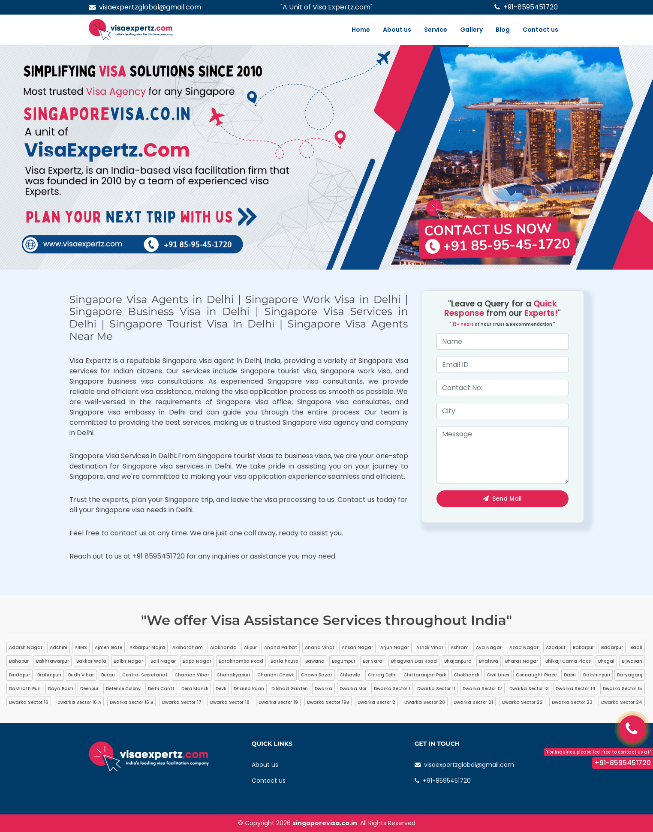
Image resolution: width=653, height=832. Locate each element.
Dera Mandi (194, 688)
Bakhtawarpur (52, 661)
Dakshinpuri (596, 675)
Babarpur (583, 647)
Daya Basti (60, 688)
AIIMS (81, 647)
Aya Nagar (489, 647)
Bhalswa (488, 661)
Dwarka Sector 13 (529, 688)
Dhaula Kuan (249, 688)
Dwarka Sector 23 (572, 702)
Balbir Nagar (128, 661)
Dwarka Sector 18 (230, 702)
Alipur (250, 647)
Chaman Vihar (192, 675)
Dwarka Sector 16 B (131, 702)
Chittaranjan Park (424, 675)
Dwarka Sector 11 (436, 688)
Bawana (315, 661)
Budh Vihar (81, 675)
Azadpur (556, 647)
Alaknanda (223, 647)
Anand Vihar (319, 647)
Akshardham (187, 647)
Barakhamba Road (241, 661)
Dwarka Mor (353, 688)
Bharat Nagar (521, 661)
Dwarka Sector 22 (522, 702)
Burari (108, 675)
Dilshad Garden (289, 688)
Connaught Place (536, 675)
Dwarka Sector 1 (392, 688)
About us (397, 29)
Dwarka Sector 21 (473, 702)
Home (361, 29)
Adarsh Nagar (25, 647)
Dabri (570, 675)
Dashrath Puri (25, 688)
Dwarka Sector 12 (482, 688)
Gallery (471, 29)
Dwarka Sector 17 (182, 702)
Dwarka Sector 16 (28, 702)
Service (435, 29)
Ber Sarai (373, 661)
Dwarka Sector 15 (622, 688)
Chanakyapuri (233, 675)
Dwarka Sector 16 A (79, 702)
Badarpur (612, 647)
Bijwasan (632, 661)
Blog (503, 29)
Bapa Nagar (197, 661)
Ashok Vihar (429, 647)
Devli (221, 688)
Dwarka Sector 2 (376, 702)
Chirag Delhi (382, 675)
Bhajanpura (458, 661)
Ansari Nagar (357, 647)
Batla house (284, 661)
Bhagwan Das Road (414, 661)
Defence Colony (123, 688)
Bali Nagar (163, 661)
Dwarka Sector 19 (278, 702)
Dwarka (323, 688)
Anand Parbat (280, 647)
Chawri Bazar (316, 675)
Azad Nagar (524, 647)
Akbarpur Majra (147, 647)
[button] (49, 157)
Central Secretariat (145, 675)
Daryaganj (629, 675)
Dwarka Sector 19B (328, 702)
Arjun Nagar (394, 647)
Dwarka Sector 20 (424, 702)
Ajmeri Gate (108, 647)
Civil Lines (498, 675)
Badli (636, 647)
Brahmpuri (49, 675)
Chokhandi (466, 675)
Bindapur (19, 675)
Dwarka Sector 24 (621, 702)
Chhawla (350, 675)
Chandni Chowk (275, 675)
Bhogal (606, 661)
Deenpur (89, 688)
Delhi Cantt (161, 688)
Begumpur (343, 661)
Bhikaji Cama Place (568, 661)
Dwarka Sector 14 (576, 688)
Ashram (460, 647)
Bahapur (19, 661)
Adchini (58, 647)
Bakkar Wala (91, 661)
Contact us (540, 29)
